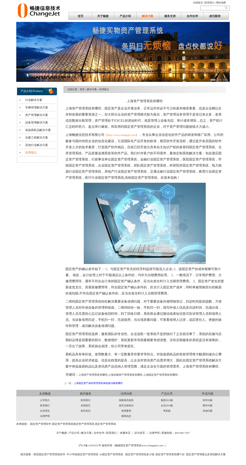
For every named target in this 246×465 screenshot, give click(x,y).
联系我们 (45, 405)
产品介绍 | (75, 432)
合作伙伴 (192, 16)
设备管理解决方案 (36, 122)
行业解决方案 (33, 100)
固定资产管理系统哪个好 (170, 454)
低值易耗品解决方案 (38, 130)
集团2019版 (167, 400)
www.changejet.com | (153, 445)
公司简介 (45, 400)
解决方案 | (87, 432)
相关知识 (85, 410)
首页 (80, 16)
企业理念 (45, 410)
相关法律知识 (126, 405)
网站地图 (221, 2)
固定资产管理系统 (62, 423)
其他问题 (207, 410)
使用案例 (126, 410)
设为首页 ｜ (141, 432)
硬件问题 (207, 405)
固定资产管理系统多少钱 (139, 454)
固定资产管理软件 (40, 423)
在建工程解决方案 (36, 137)
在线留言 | (199, 2)
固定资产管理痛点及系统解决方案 (206, 454)
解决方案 (147, 16)
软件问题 (207, 400)
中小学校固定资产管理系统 (82, 454)
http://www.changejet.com (122, 134)
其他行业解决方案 (36, 145)
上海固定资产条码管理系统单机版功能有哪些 (98, 383)
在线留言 (85, 405)
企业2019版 (167, 405)
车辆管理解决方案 (36, 107)
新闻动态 (126, 416)
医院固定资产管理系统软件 (49, 454)
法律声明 (45, 416)
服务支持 (170, 16)
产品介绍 (125, 16)
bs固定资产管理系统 (111, 454)
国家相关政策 (126, 400)
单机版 (167, 410)
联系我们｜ (112, 432)
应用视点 (31, 152)
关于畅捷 (103, 16)
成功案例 (214, 16)
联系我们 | (210, 2)
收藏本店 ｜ (127, 432)
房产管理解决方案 (36, 115)
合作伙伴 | (100, 432)
